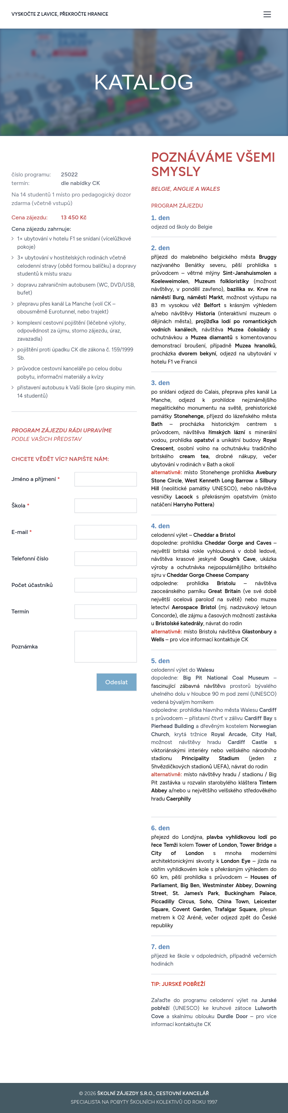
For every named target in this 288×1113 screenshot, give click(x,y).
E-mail (21, 532)
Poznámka (24, 646)
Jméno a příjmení (35, 479)
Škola (20, 505)
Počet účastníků (32, 585)
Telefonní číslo (29, 558)
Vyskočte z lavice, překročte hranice (60, 14)
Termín (20, 611)
